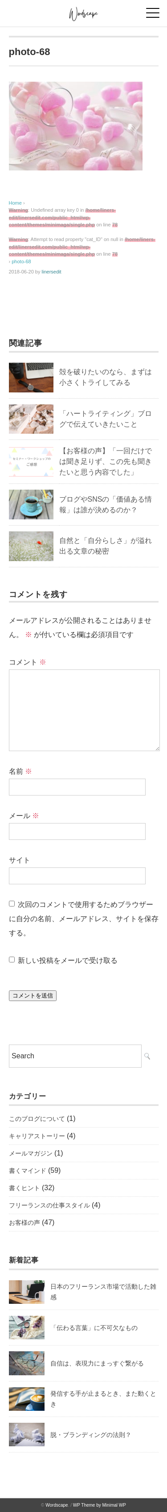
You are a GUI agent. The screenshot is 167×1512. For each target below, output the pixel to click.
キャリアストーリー (37, 1136)
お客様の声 (24, 1222)
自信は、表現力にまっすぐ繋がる (97, 1363)
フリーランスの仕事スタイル (49, 1205)
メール (24, 815)
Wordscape (56, 1505)
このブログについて (37, 1118)
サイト (19, 860)
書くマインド (27, 1170)
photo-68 (21, 261)
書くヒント (24, 1187)
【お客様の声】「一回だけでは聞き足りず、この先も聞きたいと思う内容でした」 (105, 461)
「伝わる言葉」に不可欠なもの (94, 1327)
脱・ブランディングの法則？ (90, 1434)
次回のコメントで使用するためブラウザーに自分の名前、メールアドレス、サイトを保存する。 (84, 919)
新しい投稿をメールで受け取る (68, 960)
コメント (27, 662)
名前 (20, 771)
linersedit (51, 271)
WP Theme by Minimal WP (99, 1505)
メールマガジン (31, 1153)
